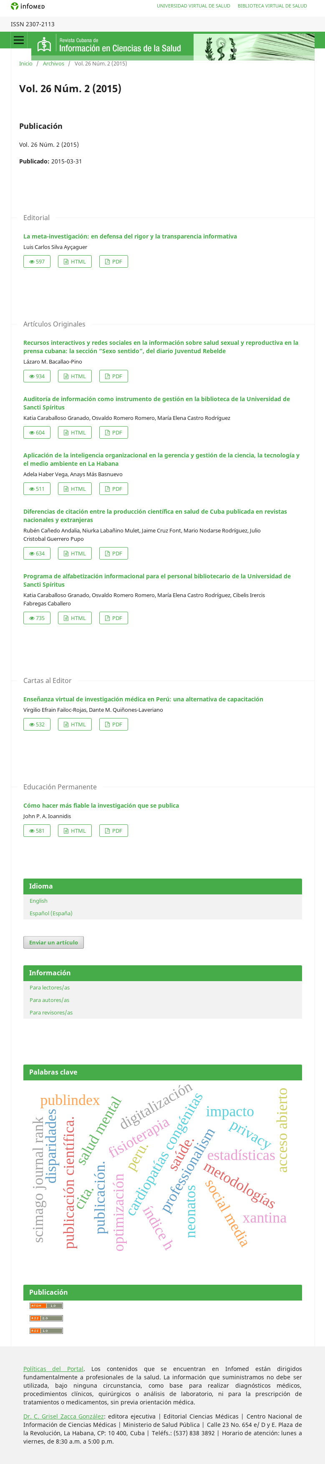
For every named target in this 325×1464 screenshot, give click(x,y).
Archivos (53, 63)
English (39, 900)
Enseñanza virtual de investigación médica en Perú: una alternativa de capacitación (143, 699)
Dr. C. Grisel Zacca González (63, 1416)
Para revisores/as (51, 1012)
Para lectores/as (50, 987)
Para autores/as (49, 1000)
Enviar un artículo (53, 942)
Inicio (26, 63)
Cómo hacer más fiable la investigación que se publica (101, 805)
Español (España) (51, 913)
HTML (78, 261)
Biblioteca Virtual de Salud (272, 6)
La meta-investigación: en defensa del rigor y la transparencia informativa (130, 236)
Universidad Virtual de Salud (193, 6)
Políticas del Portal (53, 1369)
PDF (116, 261)
